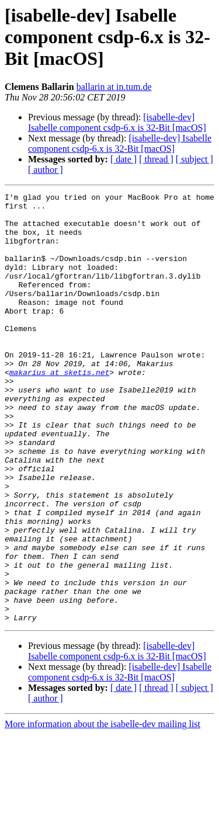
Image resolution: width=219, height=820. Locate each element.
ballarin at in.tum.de (114, 87)
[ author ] (45, 170)
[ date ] (123, 159)
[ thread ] (156, 159)
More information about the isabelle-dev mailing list (102, 810)
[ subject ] (194, 159)
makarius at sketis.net (59, 409)
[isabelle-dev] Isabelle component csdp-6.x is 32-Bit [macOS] (117, 122)
